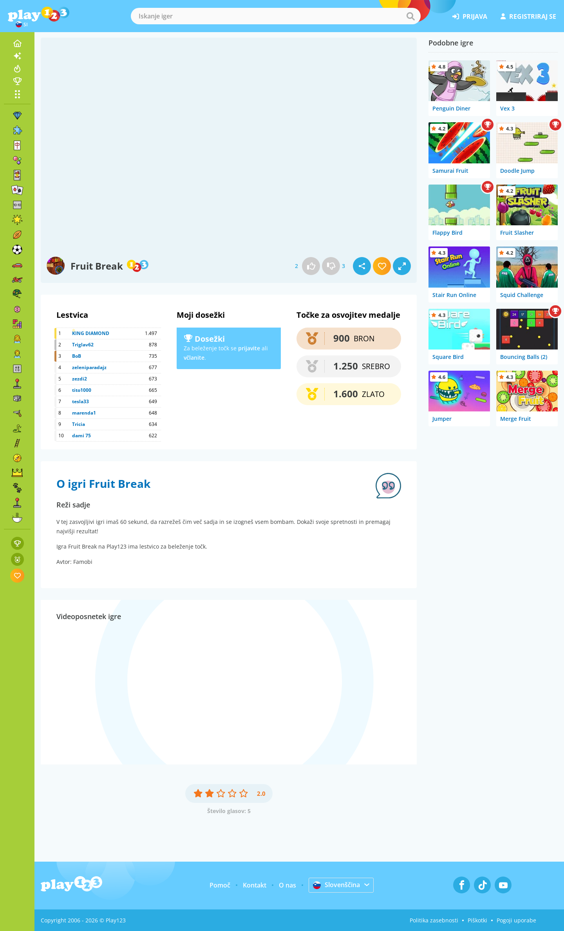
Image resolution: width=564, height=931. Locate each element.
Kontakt (254, 885)
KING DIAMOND (90, 333)
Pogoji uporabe (516, 920)
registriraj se (528, 16)
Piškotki (477, 920)
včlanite (194, 357)
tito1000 (81, 390)
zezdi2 (79, 378)
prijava (469, 16)
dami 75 (81, 435)
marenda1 (84, 412)
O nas (287, 885)
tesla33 (80, 401)
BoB (76, 356)
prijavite (249, 348)
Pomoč (220, 885)
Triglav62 (83, 344)
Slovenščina (336, 884)
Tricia (78, 424)
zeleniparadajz (89, 367)
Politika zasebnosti (434, 920)
